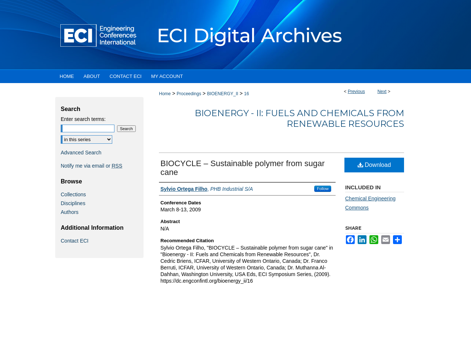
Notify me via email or (91, 166)
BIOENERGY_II (222, 93)
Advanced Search (81, 152)
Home (165, 93)
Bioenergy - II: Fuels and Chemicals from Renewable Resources (299, 118)
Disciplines (73, 203)
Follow (323, 188)
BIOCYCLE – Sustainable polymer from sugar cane (242, 168)
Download (374, 165)
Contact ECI (74, 241)
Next (382, 91)
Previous (356, 91)
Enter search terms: (83, 119)
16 (246, 93)
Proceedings (189, 93)
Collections (73, 194)
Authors (69, 212)
